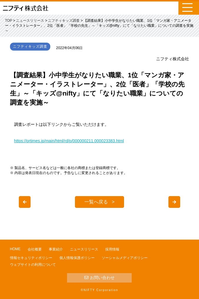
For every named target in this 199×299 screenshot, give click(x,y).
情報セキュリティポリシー (31, 258)
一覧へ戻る (96, 201)
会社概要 (35, 249)
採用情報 (112, 249)
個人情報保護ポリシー (77, 258)
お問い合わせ (99, 277)
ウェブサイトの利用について (33, 265)
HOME (15, 249)
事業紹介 (56, 249)
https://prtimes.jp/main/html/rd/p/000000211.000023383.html (69, 140)
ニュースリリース (84, 249)
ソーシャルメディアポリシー (125, 258)
